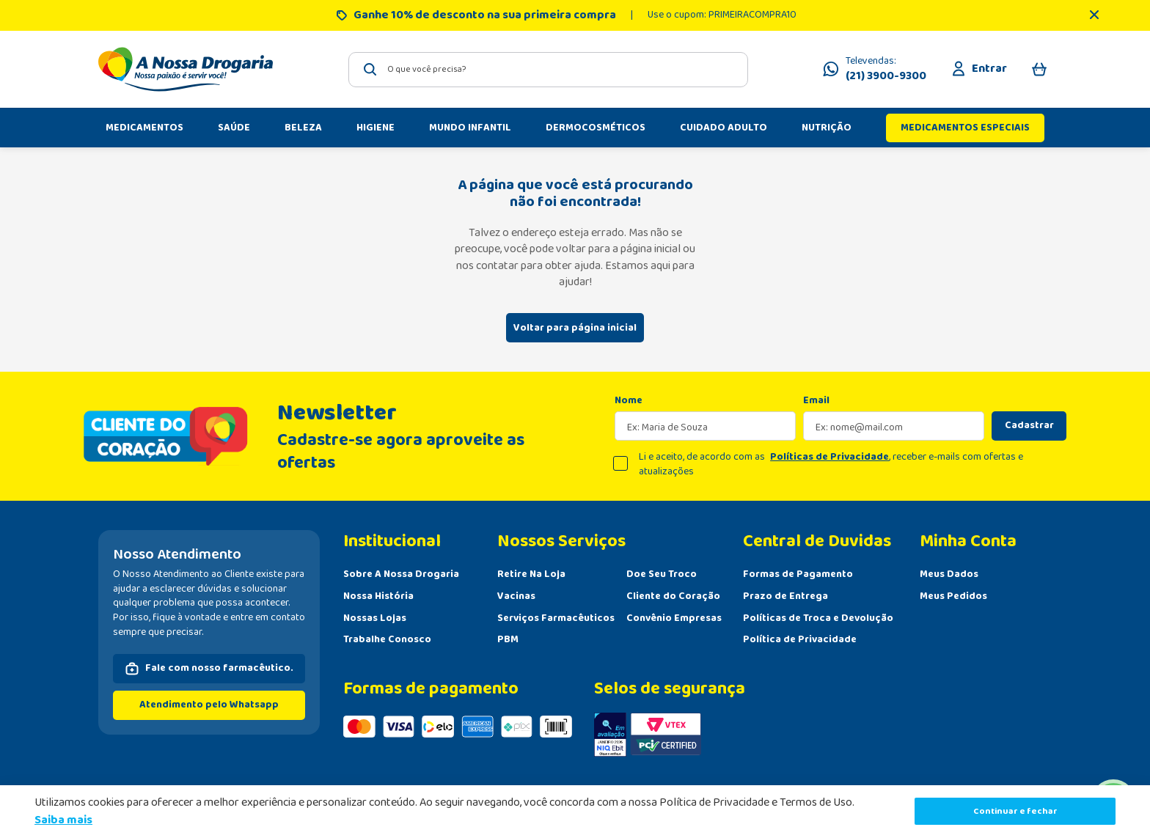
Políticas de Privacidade (829, 457)
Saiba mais (63, 820)
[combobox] (548, 69)
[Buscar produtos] (370, 69)
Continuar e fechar (1015, 811)
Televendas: (886, 69)
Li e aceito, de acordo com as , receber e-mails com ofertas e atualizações (831, 464)
